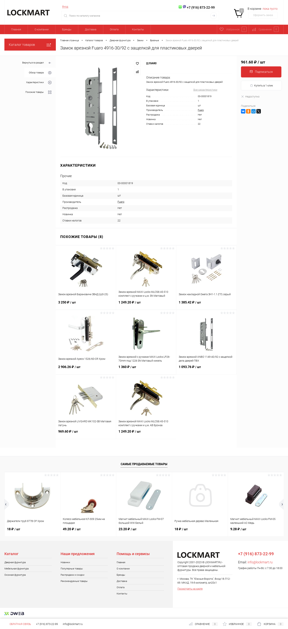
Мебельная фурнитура (16, 568)
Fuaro (201, 110)
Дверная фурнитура (15, 562)
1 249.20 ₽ (146, 304)
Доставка (90, 29)
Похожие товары (38, 92)
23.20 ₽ (127, 529)
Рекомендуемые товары (74, 581)
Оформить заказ (263, 15)
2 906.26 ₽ (86, 369)
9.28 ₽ (238, 529)
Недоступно (250, 96)
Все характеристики (205, 89)
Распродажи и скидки (72, 574)
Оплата (114, 29)
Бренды (66, 29)
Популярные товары (72, 568)
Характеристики (38, 82)
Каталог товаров (30, 45)
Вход (65, 6)
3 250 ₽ (86, 304)
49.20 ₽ (72, 529)
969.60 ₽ (86, 433)
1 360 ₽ (146, 369)
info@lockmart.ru (260, 562)
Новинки (65, 562)
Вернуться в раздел (36, 63)
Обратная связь (17, 624)
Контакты (138, 29)
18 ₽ (13, 529)
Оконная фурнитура (15, 574)
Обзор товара (40, 72)
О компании (42, 29)
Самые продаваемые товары (144, 464)
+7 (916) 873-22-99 (47, 624)
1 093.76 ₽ (206, 369)
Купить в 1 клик (261, 85)
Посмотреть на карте (190, 588)
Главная (16, 29)
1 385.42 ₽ (206, 304)
